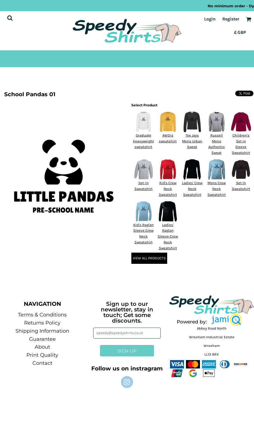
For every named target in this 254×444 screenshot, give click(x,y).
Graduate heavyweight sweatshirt (143, 141)
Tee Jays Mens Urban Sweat (192, 141)
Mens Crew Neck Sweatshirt (217, 189)
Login (210, 19)
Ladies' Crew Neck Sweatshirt (192, 189)
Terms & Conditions (42, 315)
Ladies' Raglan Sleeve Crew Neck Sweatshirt (168, 236)
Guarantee (42, 339)
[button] (227, 320)
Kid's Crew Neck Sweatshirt (168, 189)
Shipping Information (42, 331)
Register (230, 19)
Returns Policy (42, 323)
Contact (42, 363)
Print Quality (42, 355)
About (42, 347)
